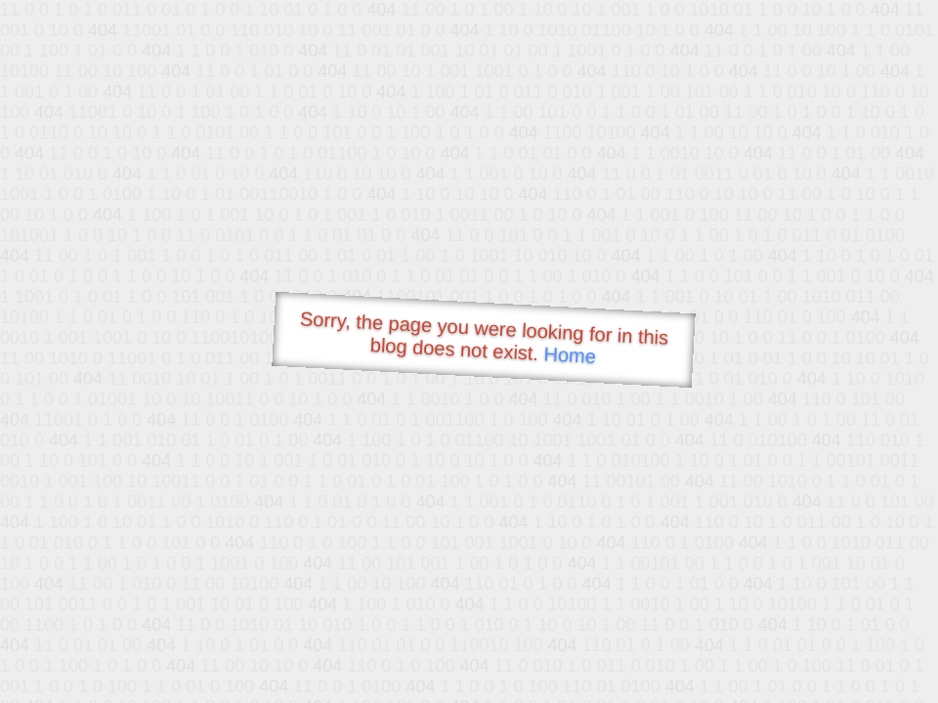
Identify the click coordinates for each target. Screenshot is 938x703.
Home (569, 355)
